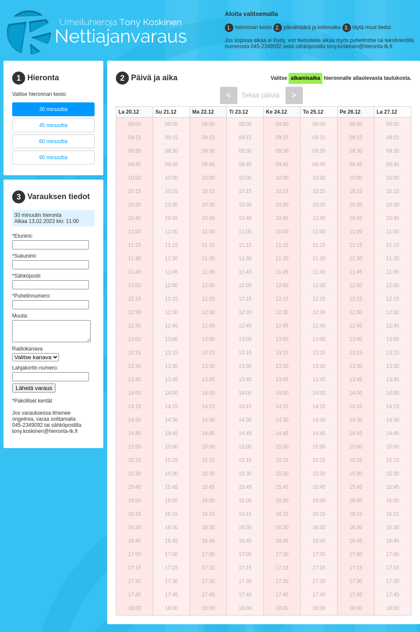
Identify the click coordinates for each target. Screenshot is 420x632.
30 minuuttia (53, 109)
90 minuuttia (53, 157)
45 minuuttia (53, 125)
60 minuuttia (53, 141)
